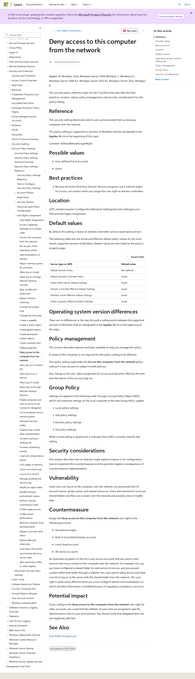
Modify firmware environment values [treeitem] (29, 485)
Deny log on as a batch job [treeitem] (31, 358)
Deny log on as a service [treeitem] (28, 366)
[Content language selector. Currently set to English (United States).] (19, 674)
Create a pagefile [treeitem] (28, 311)
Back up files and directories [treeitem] (28, 282)
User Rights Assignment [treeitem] (32, 210)
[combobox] (22, 35)
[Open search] (179, 4)
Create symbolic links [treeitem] (30, 333)
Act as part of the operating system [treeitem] (28, 239)
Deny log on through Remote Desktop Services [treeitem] (30, 382)
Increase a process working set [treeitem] (29, 431)
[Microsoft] (6, 4)
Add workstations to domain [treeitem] (30, 247)
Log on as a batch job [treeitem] (31, 460)
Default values (162, 54)
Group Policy (161, 69)
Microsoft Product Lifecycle (94, 14)
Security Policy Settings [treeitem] (26, 144)
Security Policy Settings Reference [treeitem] (29, 168)
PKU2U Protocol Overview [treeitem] (25, 130)
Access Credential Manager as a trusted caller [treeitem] (30, 219)
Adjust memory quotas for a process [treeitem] (31, 256)
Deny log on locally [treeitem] (29, 373)
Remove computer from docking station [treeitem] (32, 515)
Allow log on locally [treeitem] (29, 263)
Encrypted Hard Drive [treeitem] (22, 94)
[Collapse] (40, 28)
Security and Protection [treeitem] (24, 66)
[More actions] (143, 30)
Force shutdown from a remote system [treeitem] (31, 405)
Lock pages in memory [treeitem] (31, 455)
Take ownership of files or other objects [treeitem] (31, 555)
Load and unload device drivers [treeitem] (32, 448)
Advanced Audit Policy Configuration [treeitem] (28, 199)
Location (159, 49)
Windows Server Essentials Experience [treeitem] (22, 645)
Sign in (187, 4)
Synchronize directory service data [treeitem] (31, 546)
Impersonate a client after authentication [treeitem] (30, 422)
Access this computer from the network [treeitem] (30, 230)
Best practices (162, 45)
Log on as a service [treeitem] (29, 464)
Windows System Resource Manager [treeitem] (22, 632)
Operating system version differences (168, 60)
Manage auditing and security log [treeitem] (30, 471)
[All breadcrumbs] (52, 30)
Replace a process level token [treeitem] (31, 524)
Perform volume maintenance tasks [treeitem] (29, 493)
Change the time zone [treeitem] (31, 306)
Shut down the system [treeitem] (31, 539)
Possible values (162, 41)
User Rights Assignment (69, 30)
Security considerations (167, 74)
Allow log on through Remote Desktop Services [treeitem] (30, 271)
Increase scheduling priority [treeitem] (30, 440)
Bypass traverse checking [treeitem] (27, 291)
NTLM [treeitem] (15, 120)
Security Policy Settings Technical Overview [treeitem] (26, 150)
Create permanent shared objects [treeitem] (29, 327)
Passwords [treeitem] (17, 125)
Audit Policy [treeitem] (23, 188)
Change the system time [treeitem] (29, 299)
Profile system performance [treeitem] (27, 507)
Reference (160, 36)
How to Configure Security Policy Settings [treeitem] (29, 176)
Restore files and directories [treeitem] (28, 533)
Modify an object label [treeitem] (31, 478)
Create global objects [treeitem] (30, 320)
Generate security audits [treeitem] (28, 414)
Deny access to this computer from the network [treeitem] (29, 347)
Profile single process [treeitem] (30, 500)
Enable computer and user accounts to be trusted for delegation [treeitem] (31, 394)
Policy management (165, 65)
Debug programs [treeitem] (28, 338)
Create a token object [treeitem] (30, 315)
